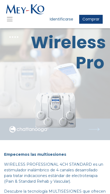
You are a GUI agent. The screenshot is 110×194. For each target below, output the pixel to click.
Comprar (90, 19)
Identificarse (61, 19)
